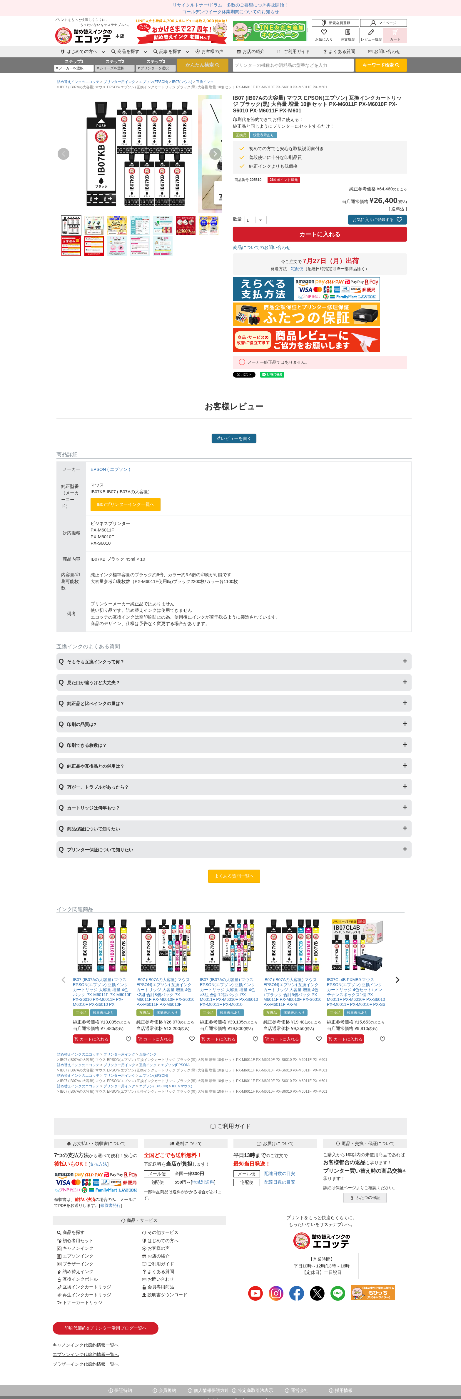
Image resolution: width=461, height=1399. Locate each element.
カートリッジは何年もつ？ (93, 807)
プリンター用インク (119, 82)
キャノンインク (75, 1248)
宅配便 (297, 269)
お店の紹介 (251, 51)
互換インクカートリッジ (84, 1286)
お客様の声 (209, 51)
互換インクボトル (77, 1279)
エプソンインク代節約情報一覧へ (86, 1354)
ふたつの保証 (365, 1197)
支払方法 (98, 1164)
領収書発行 (110, 1205)
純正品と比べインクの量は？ (95, 703)
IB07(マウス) (182, 82)
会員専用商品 (158, 1286)
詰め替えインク (75, 1271)
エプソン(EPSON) (153, 82)
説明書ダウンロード (164, 1294)
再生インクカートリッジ (84, 1294)
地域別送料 (203, 1181)
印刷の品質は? (81, 724)
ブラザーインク (75, 1263)
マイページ (383, 23)
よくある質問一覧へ (234, 875)
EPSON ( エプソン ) (110, 469)
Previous (63, 154)
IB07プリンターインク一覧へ (125, 504)
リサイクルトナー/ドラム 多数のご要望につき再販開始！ (230, 4)
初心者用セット (75, 1240)
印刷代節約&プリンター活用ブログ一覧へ (105, 1327)
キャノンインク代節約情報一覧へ (86, 1345)
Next (215, 154)
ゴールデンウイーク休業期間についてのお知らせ (230, 11)
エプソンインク (75, 1255)
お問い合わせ (384, 51)
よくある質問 (339, 51)
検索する (202, 65)
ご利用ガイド (294, 51)
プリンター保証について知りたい (100, 849)
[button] (63, 979)
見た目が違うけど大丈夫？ (93, 682)
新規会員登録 (335, 23)
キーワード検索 (381, 64)
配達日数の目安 (279, 1173)
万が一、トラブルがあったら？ (98, 787)
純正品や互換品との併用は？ (95, 766)
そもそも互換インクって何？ (95, 661)
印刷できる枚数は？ (87, 745)
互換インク (205, 82)
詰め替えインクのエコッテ (78, 82)
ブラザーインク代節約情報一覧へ (86, 1364)
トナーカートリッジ (79, 1302)
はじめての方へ (160, 1240)
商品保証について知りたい (93, 828)
